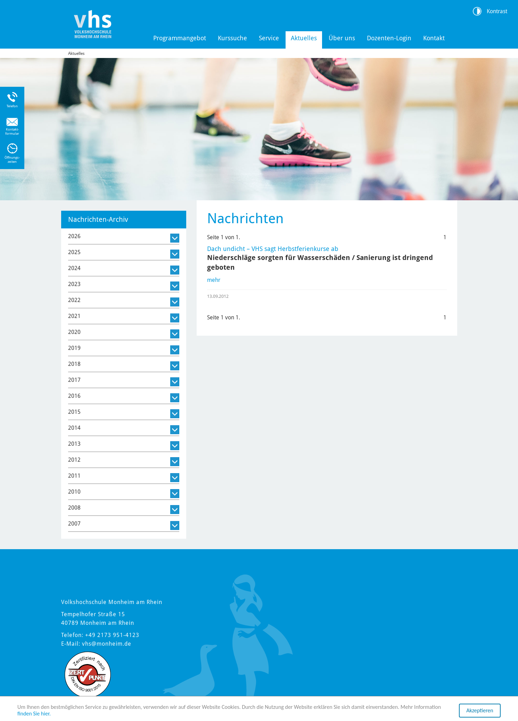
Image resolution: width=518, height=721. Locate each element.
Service (269, 38)
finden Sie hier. (34, 713)
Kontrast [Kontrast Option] (497, 11)
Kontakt (434, 38)
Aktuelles (304, 38)
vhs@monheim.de (106, 643)
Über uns (342, 38)
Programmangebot (179, 38)
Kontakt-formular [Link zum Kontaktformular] (12, 131)
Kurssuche (232, 38)
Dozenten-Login (389, 38)
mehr (213, 280)
